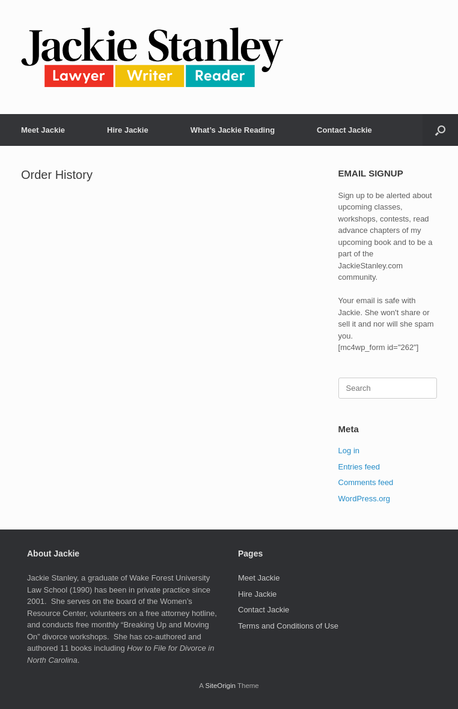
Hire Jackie (127, 129)
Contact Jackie (344, 129)
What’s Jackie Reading (233, 129)
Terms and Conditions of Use (288, 625)
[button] (440, 130)
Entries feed (359, 466)
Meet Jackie (43, 129)
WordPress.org (364, 498)
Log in (348, 450)
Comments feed (366, 482)
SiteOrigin (220, 685)
